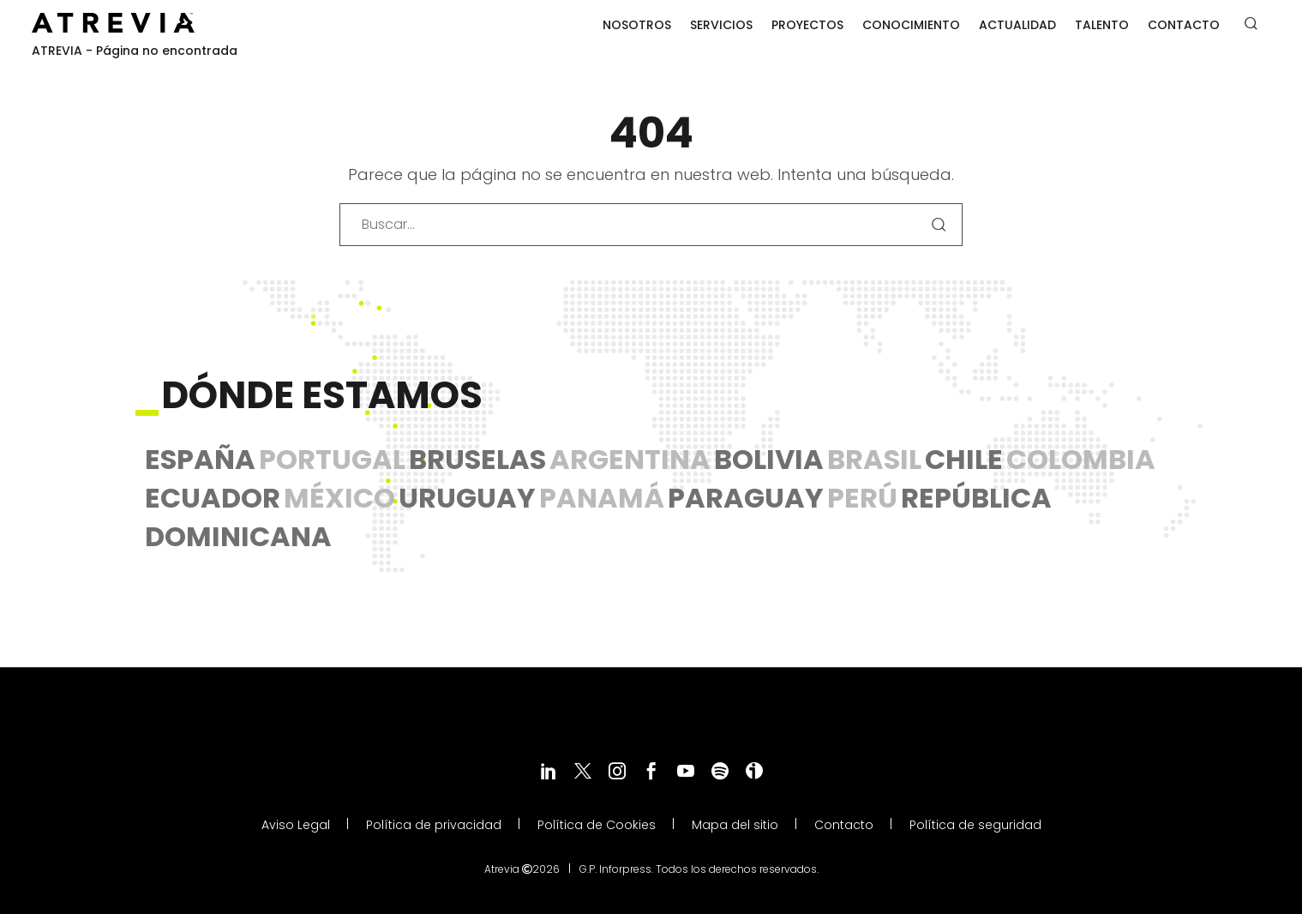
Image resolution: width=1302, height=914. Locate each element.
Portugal (332, 459)
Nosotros (637, 24)
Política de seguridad (975, 825)
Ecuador (212, 497)
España (200, 459)
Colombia (1080, 459)
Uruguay (467, 497)
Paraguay (746, 497)
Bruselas (477, 459)
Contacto (1184, 24)
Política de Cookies (596, 825)
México (339, 497)
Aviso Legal (295, 825)
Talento (1102, 24)
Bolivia (769, 459)
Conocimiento (911, 24)
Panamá (601, 497)
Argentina (630, 459)
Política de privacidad (433, 825)
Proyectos (807, 24)
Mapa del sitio (735, 825)
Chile (964, 459)
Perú (862, 497)
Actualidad (1017, 24)
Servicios (721, 24)
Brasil (874, 459)
